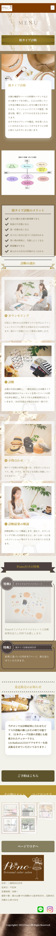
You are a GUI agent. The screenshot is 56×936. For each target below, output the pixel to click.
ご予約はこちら (28, 780)
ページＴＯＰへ (28, 856)
